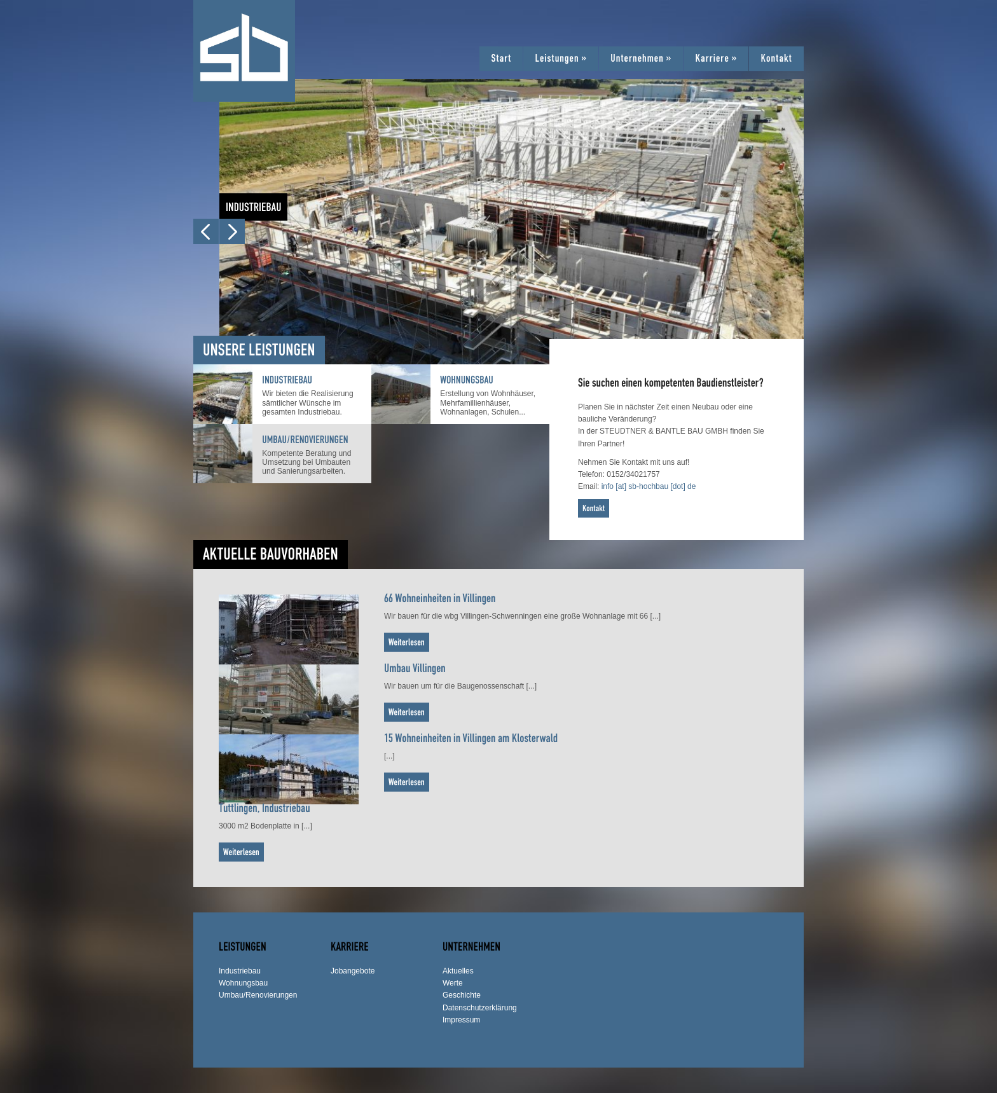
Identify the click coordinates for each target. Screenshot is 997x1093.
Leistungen (561, 58)
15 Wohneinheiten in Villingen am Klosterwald (471, 738)
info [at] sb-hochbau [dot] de (649, 486)
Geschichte (462, 995)
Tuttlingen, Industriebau (264, 808)
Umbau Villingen (415, 668)
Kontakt (776, 58)
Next (232, 231)
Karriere (717, 58)
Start (501, 58)
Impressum (461, 1019)
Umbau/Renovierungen (305, 440)
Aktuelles (458, 970)
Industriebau (287, 380)
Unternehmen (640, 58)
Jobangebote (353, 970)
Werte (453, 983)
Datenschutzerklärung (480, 1007)
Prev (206, 231)
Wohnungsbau (466, 380)
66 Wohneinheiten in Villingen (439, 598)
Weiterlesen (406, 642)
